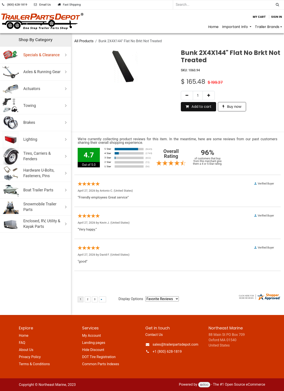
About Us (26, 350)
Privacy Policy (30, 357)
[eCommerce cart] (259, 17)
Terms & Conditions (34, 364)
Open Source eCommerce (245, 385)
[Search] (277, 4)
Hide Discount (93, 350)
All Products (83, 41)
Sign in (276, 17)
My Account (91, 335)
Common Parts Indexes (100, 364)
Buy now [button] (232, 106)
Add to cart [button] (198, 106)
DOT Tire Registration (99, 357)
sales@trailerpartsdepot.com (175, 344)
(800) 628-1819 (17, 4)
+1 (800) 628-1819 (167, 351)
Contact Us (154, 335)
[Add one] (209, 95)
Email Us (45, 4)
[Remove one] (187, 95)
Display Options (130, 299)
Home (23, 335)
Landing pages (93, 343)
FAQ (22, 343)
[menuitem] (213, 26)
